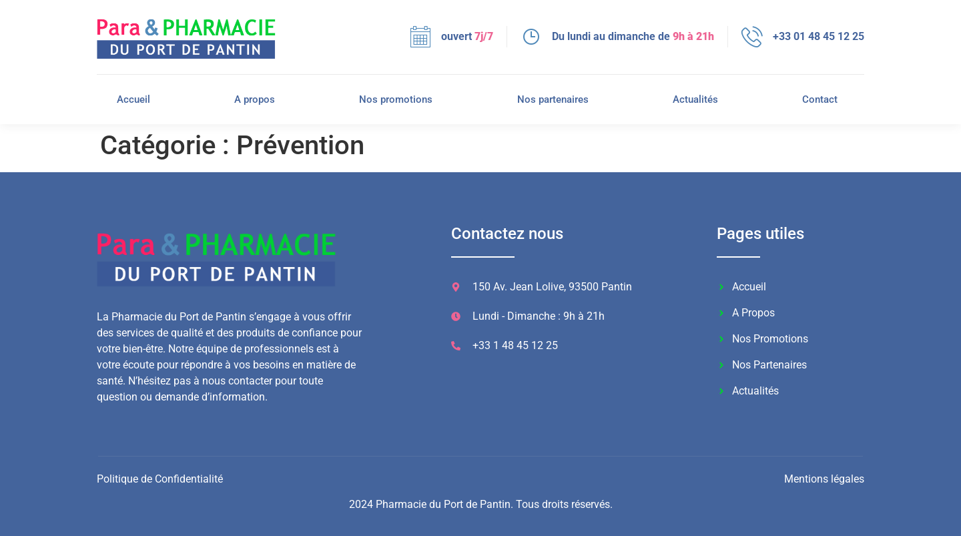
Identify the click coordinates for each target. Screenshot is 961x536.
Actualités (695, 99)
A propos (254, 99)
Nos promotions (395, 99)
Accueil (133, 99)
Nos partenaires (553, 99)
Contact (820, 99)
